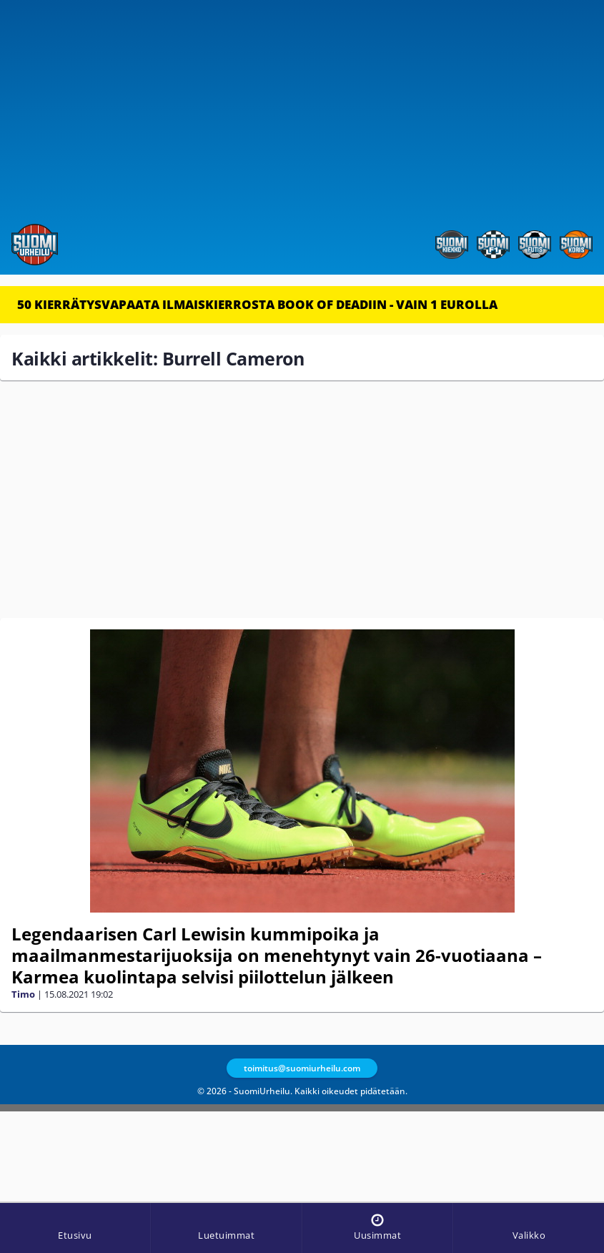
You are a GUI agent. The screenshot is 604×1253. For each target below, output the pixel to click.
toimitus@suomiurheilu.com (302, 1068)
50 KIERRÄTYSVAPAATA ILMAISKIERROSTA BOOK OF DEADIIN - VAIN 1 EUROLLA (257, 304)
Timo (23, 994)
